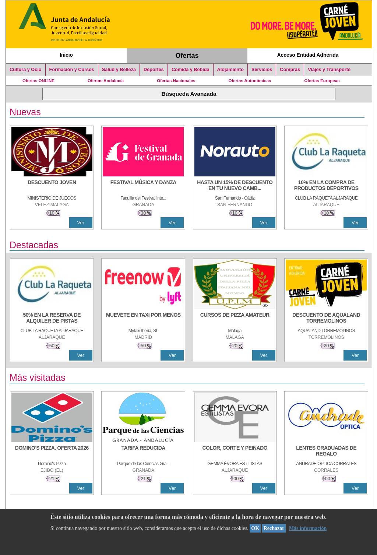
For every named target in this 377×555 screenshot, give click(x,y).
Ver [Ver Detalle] (80, 222)
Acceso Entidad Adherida (308, 55)
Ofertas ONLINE (38, 80)
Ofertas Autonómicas (249, 80)
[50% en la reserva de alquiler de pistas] (51, 318)
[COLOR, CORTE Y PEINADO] (234, 451)
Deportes (154, 69)
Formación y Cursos (71, 69)
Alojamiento (230, 69)
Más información (308, 528)
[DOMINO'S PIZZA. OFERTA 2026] (51, 451)
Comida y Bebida (190, 69)
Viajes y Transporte (329, 69)
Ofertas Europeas (322, 80)
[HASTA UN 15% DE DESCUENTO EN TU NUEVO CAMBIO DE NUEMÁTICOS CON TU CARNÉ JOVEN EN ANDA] (234, 186)
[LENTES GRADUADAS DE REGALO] (326, 451)
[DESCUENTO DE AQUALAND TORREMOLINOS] (326, 318)
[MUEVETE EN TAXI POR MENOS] (143, 318)
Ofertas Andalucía (106, 80)
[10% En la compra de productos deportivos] (326, 186)
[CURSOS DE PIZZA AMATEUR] (234, 318)
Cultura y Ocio (26, 69)
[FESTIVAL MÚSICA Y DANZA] (143, 186)
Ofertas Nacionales (176, 80)
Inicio (66, 55)
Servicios (261, 69)
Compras (290, 69)
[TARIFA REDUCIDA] (143, 451)
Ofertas (187, 55)
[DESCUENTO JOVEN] (51, 186)
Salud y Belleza (119, 69)
